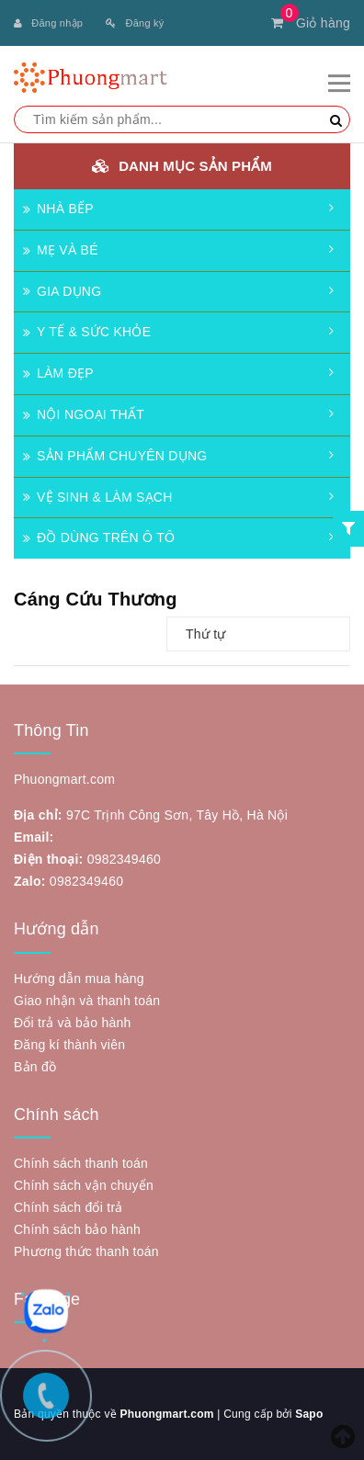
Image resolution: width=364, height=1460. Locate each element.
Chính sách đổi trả (68, 1207)
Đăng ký (135, 22)
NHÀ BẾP (58, 208)
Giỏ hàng (310, 23)
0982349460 (124, 859)
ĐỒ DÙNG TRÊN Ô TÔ (99, 537)
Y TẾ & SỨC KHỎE (87, 331)
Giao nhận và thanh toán (87, 1000)
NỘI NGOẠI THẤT (83, 414)
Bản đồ (35, 1066)
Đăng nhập (48, 22)
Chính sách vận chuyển (84, 1185)
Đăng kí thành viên (69, 1044)
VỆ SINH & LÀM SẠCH (98, 497)
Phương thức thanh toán (86, 1251)
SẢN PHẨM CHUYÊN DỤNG (115, 455)
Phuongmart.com (166, 1414)
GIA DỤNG (62, 291)
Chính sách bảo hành (77, 1229)
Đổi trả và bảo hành (72, 1022)
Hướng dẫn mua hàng (79, 978)
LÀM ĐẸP (58, 373)
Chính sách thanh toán (81, 1163)
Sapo (309, 1414)
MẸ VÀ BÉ (60, 250)
